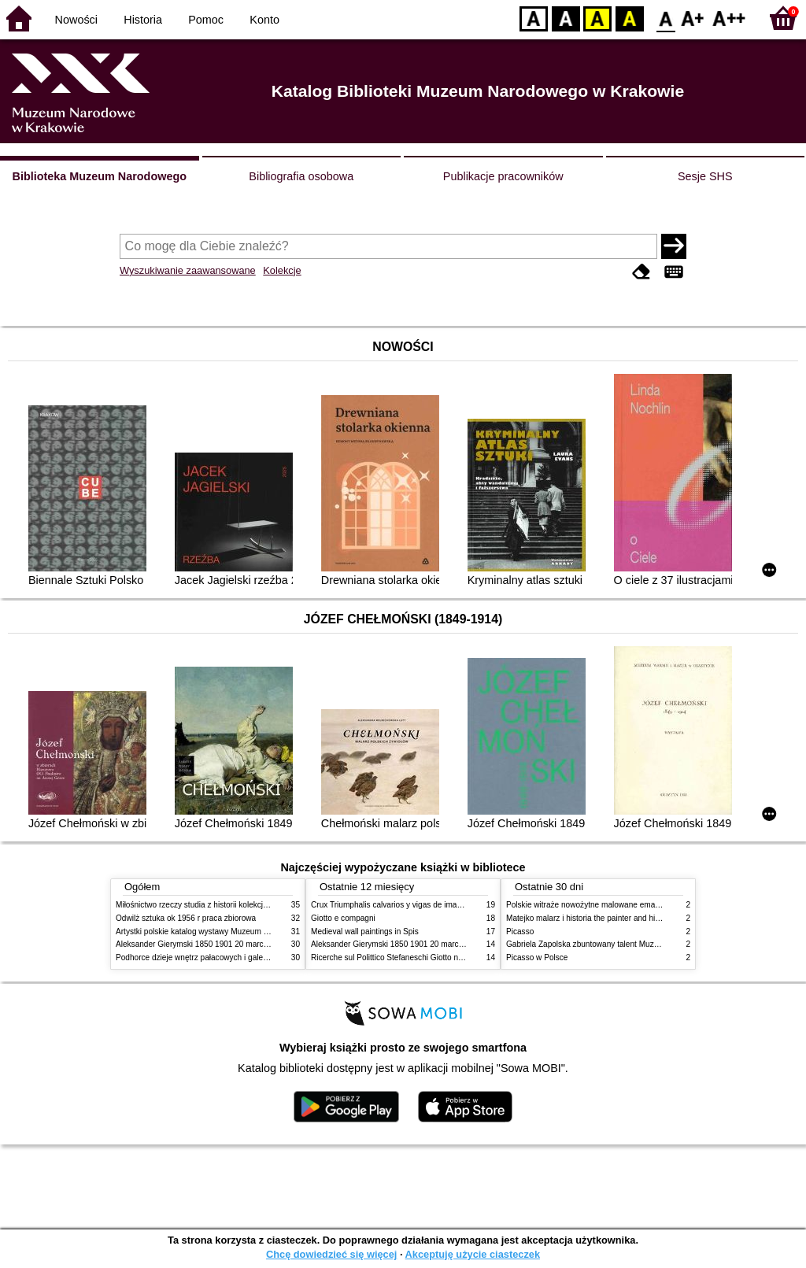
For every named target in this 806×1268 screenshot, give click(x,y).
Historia (143, 19)
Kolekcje (282, 270)
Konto (264, 19)
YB (597, 17)
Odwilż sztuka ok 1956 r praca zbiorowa (186, 918)
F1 (693, 17)
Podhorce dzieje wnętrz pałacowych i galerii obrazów (208, 957)
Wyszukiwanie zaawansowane (188, 270)
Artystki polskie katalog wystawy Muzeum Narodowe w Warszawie (232, 931)
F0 (665, 17)
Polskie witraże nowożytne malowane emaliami (588, 904)
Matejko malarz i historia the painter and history (589, 918)
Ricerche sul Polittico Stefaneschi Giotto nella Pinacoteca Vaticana (428, 957)
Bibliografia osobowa (301, 176)
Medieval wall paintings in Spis (365, 931)
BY (629, 17)
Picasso (520, 931)
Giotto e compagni (343, 918)
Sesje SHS (705, 176)
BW (566, 17)
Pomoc (206, 19)
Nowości (76, 19)
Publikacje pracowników (503, 176)
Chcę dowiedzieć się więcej (331, 1254)
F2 (729, 17)
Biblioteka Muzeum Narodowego (100, 176)
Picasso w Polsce (537, 957)
